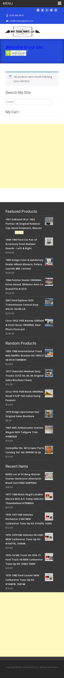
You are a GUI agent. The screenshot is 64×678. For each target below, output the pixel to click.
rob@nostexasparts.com (21, 20)
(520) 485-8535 (16, 15)
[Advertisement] (32, 156)
